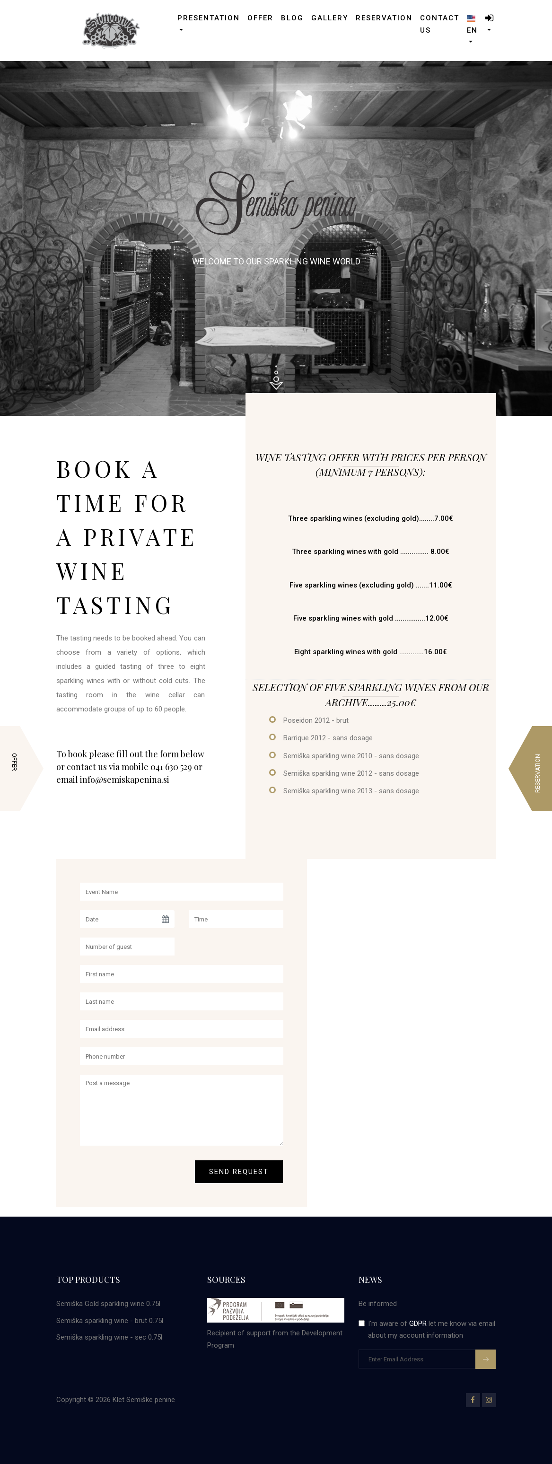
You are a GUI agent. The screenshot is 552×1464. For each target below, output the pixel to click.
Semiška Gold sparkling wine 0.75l (108, 1303)
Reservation (384, 18)
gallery (329, 18)
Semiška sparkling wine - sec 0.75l (109, 1337)
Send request (239, 1171)
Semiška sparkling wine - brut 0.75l (109, 1320)
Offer (260, 18)
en (472, 24)
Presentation (208, 18)
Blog (292, 18)
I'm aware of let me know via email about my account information (431, 1329)
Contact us (439, 24)
